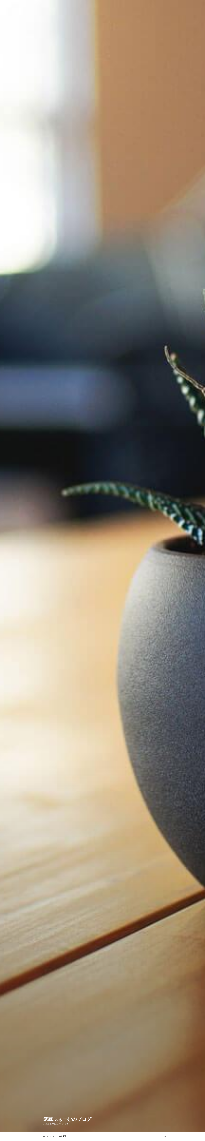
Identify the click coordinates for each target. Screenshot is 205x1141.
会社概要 (62, 1136)
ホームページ (48, 1136)
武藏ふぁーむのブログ (67, 1119)
